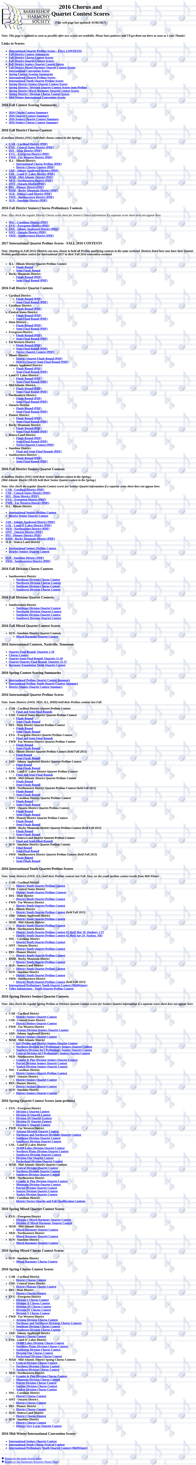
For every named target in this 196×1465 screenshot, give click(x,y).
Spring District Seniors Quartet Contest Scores (38, 84)
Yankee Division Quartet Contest (36, 1194)
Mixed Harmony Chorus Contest (36, 1261)
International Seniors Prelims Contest (32, 512)
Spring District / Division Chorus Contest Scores (39, 94)
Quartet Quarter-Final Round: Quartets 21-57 (38, 661)
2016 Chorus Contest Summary (28, 112)
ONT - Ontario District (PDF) (27, 232)
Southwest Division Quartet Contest (38, 618)
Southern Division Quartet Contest (38, 1174)
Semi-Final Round (27, 851)
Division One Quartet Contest (35, 1158)
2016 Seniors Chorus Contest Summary (33, 122)
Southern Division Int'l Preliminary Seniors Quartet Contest (54, 1050)
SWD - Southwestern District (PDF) (31, 197)
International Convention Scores (29, 70)
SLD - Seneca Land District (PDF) (30, 193)
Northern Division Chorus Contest (37, 1366)
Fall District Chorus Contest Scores (31, 57)
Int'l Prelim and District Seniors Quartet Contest (47, 1043)
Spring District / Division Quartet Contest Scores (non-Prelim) (48, 87)
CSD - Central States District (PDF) (31, 147)
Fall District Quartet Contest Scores (31, 60)
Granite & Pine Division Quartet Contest (42, 1181)
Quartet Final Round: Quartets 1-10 (31, 651)
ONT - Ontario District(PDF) (27, 183)
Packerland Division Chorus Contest (39, 1356)
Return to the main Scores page (23, 1458)
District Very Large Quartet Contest (39, 1426)
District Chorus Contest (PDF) (35, 167)
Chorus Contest (18, 655)
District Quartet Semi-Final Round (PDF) (42, 361)
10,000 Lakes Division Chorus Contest (40, 1343)
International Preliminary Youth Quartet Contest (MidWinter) (48, 985)
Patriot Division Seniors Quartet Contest (41, 1063)
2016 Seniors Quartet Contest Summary (34, 119)
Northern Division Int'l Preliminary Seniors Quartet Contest (54, 1046)
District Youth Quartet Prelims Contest (40, 885)
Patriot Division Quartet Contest (36, 1187)
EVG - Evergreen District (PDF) (29, 154)
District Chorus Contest (31, 1280)
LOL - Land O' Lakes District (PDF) (32, 173)
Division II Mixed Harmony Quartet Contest (44, 1223)
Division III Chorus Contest (33, 1306)
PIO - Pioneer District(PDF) (26, 187)
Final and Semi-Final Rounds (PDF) (38, 451)
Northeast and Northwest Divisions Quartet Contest (48, 1134)
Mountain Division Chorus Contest (38, 1379)
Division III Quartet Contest (34, 1118)
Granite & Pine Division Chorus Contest (41, 1376)
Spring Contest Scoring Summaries (31, 74)
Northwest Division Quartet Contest (38, 611)
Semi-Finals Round (28, 270)
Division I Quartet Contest (32, 1111)
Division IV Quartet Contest (33, 1121)
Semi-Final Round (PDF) (32, 280)
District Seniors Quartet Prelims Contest (41, 1073)
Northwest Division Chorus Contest (38, 582)
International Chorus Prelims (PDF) (39, 164)
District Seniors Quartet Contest (29, 551)
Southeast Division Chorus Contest (38, 586)
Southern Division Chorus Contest (37, 1369)
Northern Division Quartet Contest (38, 1171)
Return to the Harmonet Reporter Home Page (31, 1461)
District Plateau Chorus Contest (36, 1286)
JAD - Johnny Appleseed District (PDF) (33, 170)
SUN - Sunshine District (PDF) (28, 200)
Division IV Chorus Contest (33, 1309)
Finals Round (24, 267)
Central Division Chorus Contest (36, 1363)
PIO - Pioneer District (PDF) (23, 535)
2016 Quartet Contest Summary (29, 115)
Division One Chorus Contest (34, 1353)
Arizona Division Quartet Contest (37, 1131)
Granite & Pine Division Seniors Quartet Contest (47, 1060)
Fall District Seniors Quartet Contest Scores (36, 64)
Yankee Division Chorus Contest (36, 1389)
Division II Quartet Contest (33, 1114)
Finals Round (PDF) (29, 277)
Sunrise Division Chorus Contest (36, 1386)
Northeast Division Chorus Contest (38, 579)
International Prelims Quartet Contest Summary (39, 680)
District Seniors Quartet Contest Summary (36, 686)
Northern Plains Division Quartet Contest (42, 1151)
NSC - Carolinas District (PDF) (28, 222)
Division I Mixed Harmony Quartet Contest (43, 1219)
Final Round (24, 754)
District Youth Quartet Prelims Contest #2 (59, 935)
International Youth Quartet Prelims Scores (36, 80)
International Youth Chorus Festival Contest (37, 1444)
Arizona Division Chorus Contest (37, 1319)
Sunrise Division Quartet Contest (37, 1191)
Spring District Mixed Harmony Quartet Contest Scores (44, 90)
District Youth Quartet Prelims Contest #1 (60, 932)
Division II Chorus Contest (33, 1303)
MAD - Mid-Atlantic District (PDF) (31, 177)
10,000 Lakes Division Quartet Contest (40, 1148)
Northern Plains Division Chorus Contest (42, 1346)
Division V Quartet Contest (33, 1124)
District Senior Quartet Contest (28, 515)
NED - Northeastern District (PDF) (31, 180)
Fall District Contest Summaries (29, 54)
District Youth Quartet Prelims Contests (41, 892)
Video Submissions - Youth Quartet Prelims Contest (41, 988)
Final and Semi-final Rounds (34, 711)
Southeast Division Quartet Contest (38, 614)
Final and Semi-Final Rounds (34, 738)
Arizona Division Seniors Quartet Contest (42, 1030)
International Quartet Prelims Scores (32, 77)
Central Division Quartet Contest (37, 1168)
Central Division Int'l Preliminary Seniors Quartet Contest (53, 1053)
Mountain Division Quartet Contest (38, 1184)
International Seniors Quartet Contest (33, 1441)
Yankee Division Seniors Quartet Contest (41, 1066)
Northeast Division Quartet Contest (38, 608)
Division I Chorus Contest (32, 1300)
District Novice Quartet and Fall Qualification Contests (50, 1201)
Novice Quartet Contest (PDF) (35, 352)
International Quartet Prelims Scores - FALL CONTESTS (45, 51)
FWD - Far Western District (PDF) (30, 157)
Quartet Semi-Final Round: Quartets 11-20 (36, 658)
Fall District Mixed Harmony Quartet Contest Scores (42, 67)
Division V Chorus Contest (33, 1313)
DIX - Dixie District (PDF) (25, 150)
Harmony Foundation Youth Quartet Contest (37, 665)
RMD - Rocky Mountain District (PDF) (33, 190)
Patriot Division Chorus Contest (36, 1382)
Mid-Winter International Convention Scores (37, 97)
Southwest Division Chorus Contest (38, 589)
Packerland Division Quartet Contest (39, 1161)
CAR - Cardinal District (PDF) (28, 144)
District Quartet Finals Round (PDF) (39, 358)
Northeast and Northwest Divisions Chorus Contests (49, 1323)
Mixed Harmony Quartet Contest (37, 636)
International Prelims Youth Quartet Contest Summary (43, 683)
